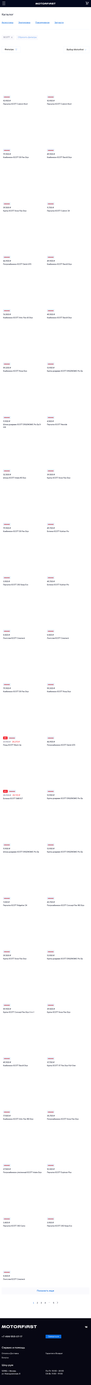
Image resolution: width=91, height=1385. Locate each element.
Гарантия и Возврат (54, 1354)
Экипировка (24, 23)
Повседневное (42, 23)
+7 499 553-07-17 (12, 1336)
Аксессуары (7, 23)
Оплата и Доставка (10, 1354)
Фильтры (11, 49)
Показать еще (45, 1291)
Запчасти (59, 23)
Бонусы (5, 1358)
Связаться (53, 1336)
